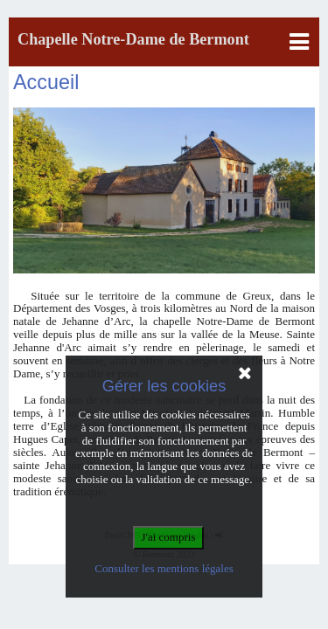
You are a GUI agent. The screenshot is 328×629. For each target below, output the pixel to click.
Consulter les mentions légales (164, 568)
